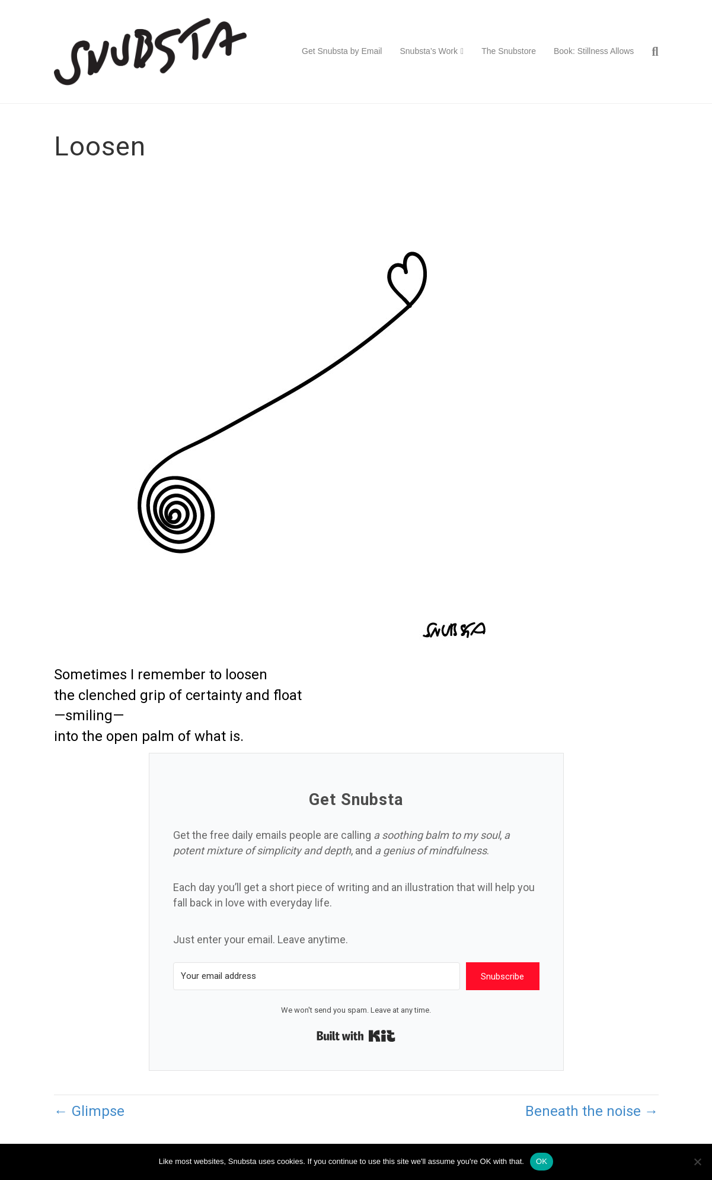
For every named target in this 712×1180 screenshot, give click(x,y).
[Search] (650, 51)
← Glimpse (89, 1111)
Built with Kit (356, 1036)
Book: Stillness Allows (594, 51)
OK (541, 1161)
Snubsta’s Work (429, 51)
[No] (697, 1162)
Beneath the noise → (592, 1111)
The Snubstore (508, 51)
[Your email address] (316, 976)
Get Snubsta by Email (342, 51)
